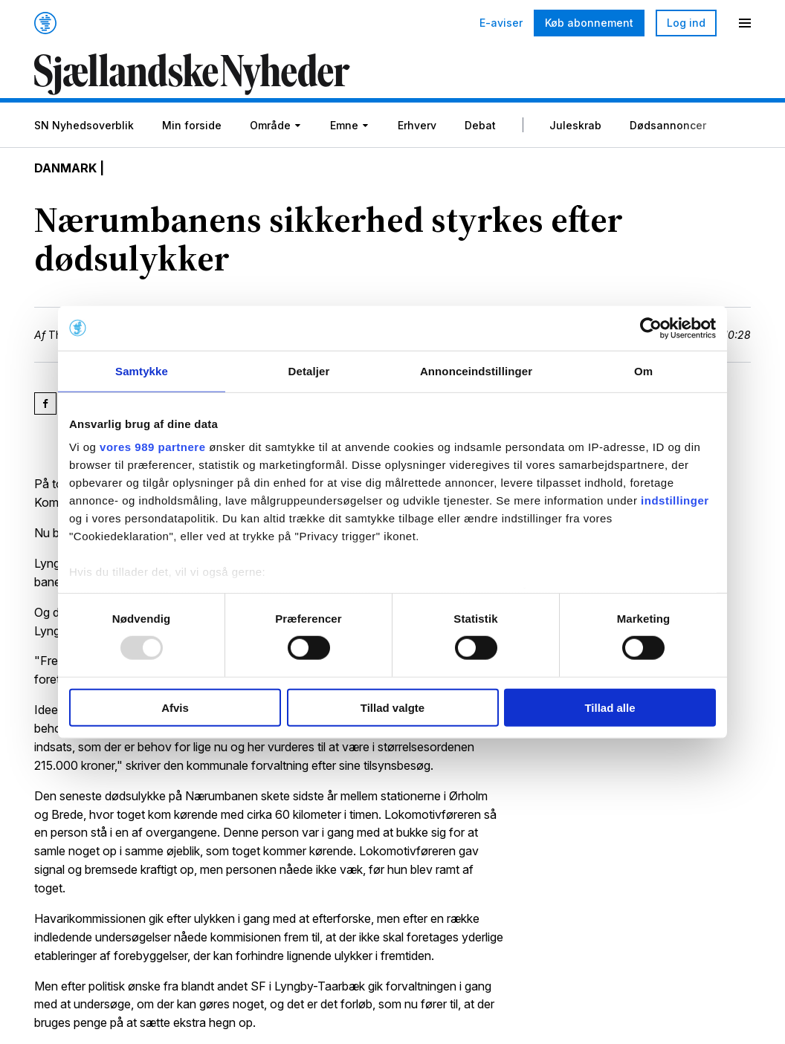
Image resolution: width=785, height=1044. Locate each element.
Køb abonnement (589, 22)
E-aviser (501, 23)
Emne (344, 125)
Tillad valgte (392, 707)
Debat (480, 125)
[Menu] (744, 23)
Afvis (175, 707)
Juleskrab (575, 125)
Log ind (686, 22)
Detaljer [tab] (309, 370)
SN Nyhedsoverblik (84, 125)
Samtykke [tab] (141, 370)
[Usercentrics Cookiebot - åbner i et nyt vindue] (651, 328)
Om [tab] (643, 370)
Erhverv (417, 125)
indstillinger (675, 500)
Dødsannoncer (668, 125)
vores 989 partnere (152, 447)
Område (270, 125)
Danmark (65, 168)
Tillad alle (609, 707)
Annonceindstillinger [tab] (476, 370)
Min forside (192, 125)
